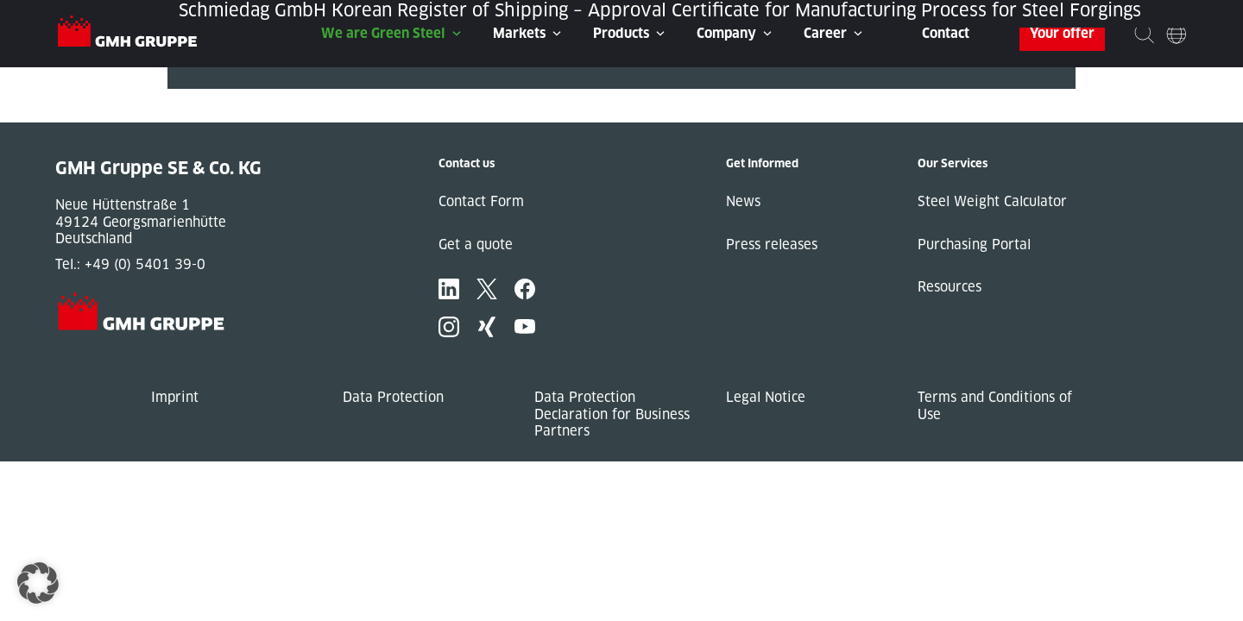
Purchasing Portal (974, 244)
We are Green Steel (383, 33)
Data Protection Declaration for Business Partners (612, 414)
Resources (949, 287)
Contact (945, 33)
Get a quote (476, 244)
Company (726, 33)
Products (621, 33)
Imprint (175, 397)
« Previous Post (217, 97)
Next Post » (204, 114)
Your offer (1062, 33)
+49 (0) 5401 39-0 (145, 264)
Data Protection (393, 397)
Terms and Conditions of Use (995, 406)
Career (825, 33)
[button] (38, 583)
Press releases (771, 244)
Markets (519, 33)
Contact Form (481, 201)
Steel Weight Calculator (992, 201)
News (743, 201)
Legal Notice (765, 397)
